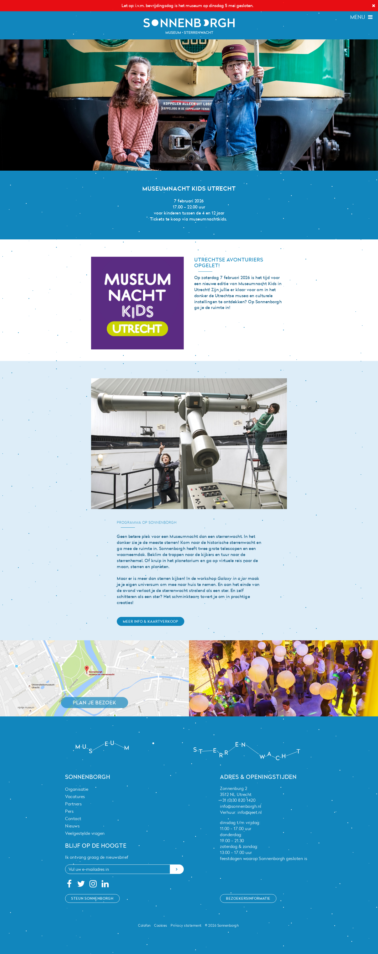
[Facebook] (69, 885)
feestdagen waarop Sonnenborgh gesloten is (263, 858)
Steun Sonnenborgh (92, 898)
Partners (73, 804)
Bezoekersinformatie (248, 898)
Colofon (144, 925)
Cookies (160, 925)
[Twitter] (81, 885)
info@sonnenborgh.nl (240, 806)
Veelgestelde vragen (85, 833)
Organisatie (76, 789)
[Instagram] (93, 885)
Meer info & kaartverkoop (150, 621)
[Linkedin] (105, 885)
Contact (73, 818)
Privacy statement (186, 925)
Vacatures (75, 796)
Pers (69, 811)
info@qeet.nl (250, 812)
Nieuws (72, 826)
